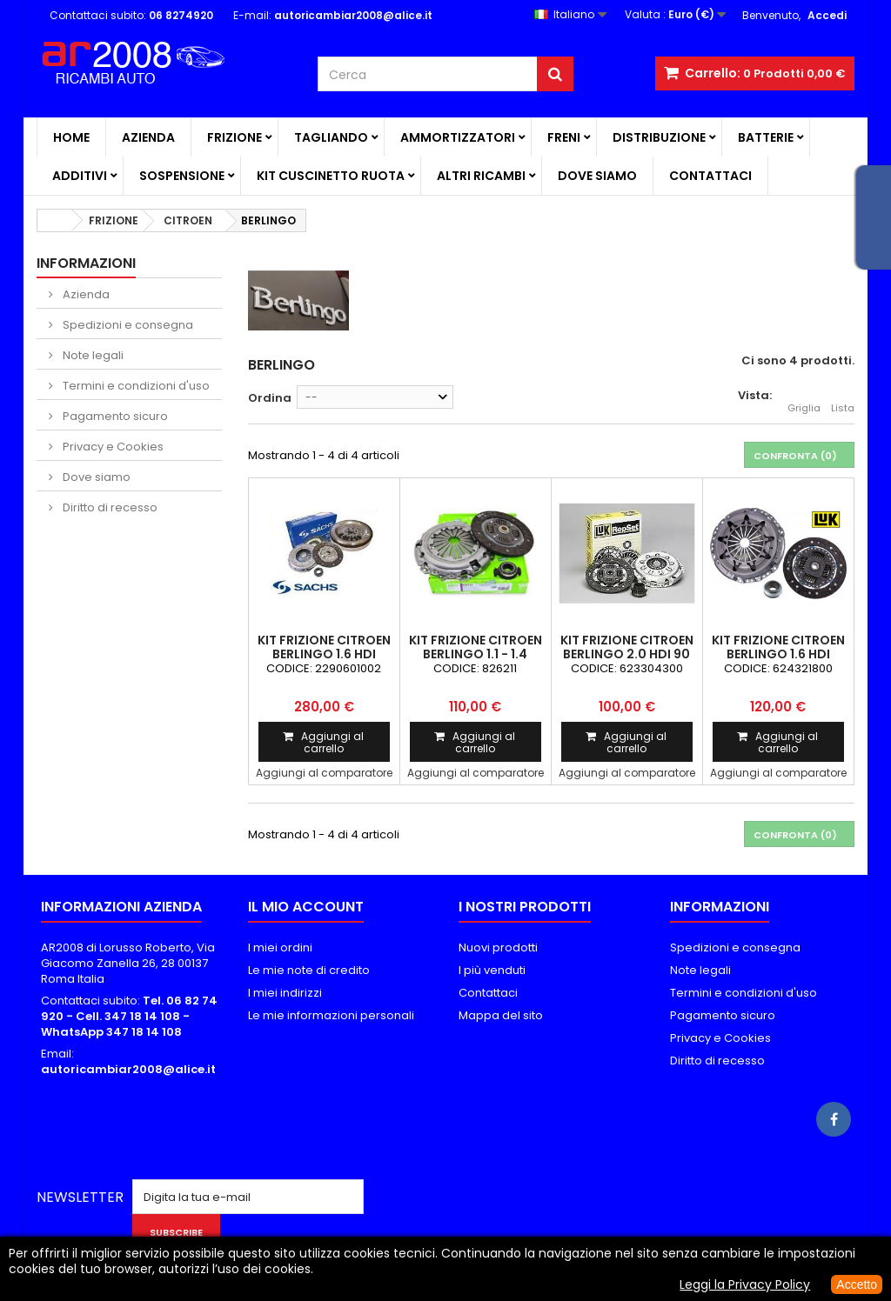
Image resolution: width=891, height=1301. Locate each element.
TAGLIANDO (331, 137)
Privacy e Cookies (112, 446)
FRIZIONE (234, 137)
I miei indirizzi (285, 992)
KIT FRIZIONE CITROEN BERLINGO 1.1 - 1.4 (475, 647)
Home (71, 137)
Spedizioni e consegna (126, 325)
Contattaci (710, 175)
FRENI (563, 137)
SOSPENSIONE (181, 175)
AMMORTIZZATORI (457, 137)
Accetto (856, 1284)
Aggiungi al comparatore (324, 772)
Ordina (269, 398)
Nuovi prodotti (498, 947)
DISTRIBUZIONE (659, 137)
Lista (842, 398)
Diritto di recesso (108, 507)
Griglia (804, 398)
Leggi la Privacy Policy (745, 1284)
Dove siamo (597, 175)
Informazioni (86, 263)
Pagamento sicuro (114, 416)
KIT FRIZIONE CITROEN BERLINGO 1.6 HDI (324, 647)
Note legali (92, 355)
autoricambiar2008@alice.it (128, 1069)
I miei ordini (280, 947)
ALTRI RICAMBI (481, 175)
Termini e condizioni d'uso (135, 385)
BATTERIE (766, 137)
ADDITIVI (79, 175)
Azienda (148, 137)
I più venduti (492, 970)
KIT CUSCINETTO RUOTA (331, 175)
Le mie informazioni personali (331, 1015)
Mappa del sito (501, 1015)
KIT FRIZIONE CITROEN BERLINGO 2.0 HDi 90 (626, 647)
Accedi (827, 15)
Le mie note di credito (309, 970)
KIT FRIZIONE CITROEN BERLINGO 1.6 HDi (778, 647)
